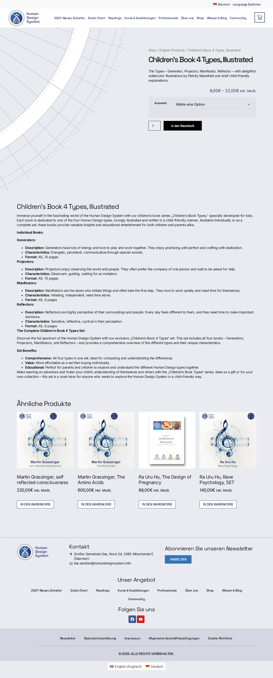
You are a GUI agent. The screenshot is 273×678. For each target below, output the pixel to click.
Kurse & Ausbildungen (140, 18)
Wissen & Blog (217, 18)
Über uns (187, 18)
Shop (200, 18)
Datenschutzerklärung (100, 638)
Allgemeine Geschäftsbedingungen (174, 638)
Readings (115, 18)
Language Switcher (247, 4)
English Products (172, 50)
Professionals (168, 18)
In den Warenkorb (182, 125)
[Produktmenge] (154, 126)
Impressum (132, 638)
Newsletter (68, 638)
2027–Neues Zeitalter (69, 18)
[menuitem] (221, 4)
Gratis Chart (96, 18)
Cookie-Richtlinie (220, 638)
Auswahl (160, 103)
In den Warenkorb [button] (35, 504)
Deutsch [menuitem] (157, 666)
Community (238, 18)
